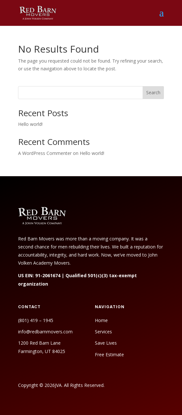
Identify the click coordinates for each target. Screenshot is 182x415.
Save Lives (106, 343)
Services (103, 332)
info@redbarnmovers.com (45, 332)
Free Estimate (110, 354)
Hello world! (30, 124)
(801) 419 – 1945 (35, 320)
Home (101, 320)
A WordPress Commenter (45, 153)
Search (153, 92)
